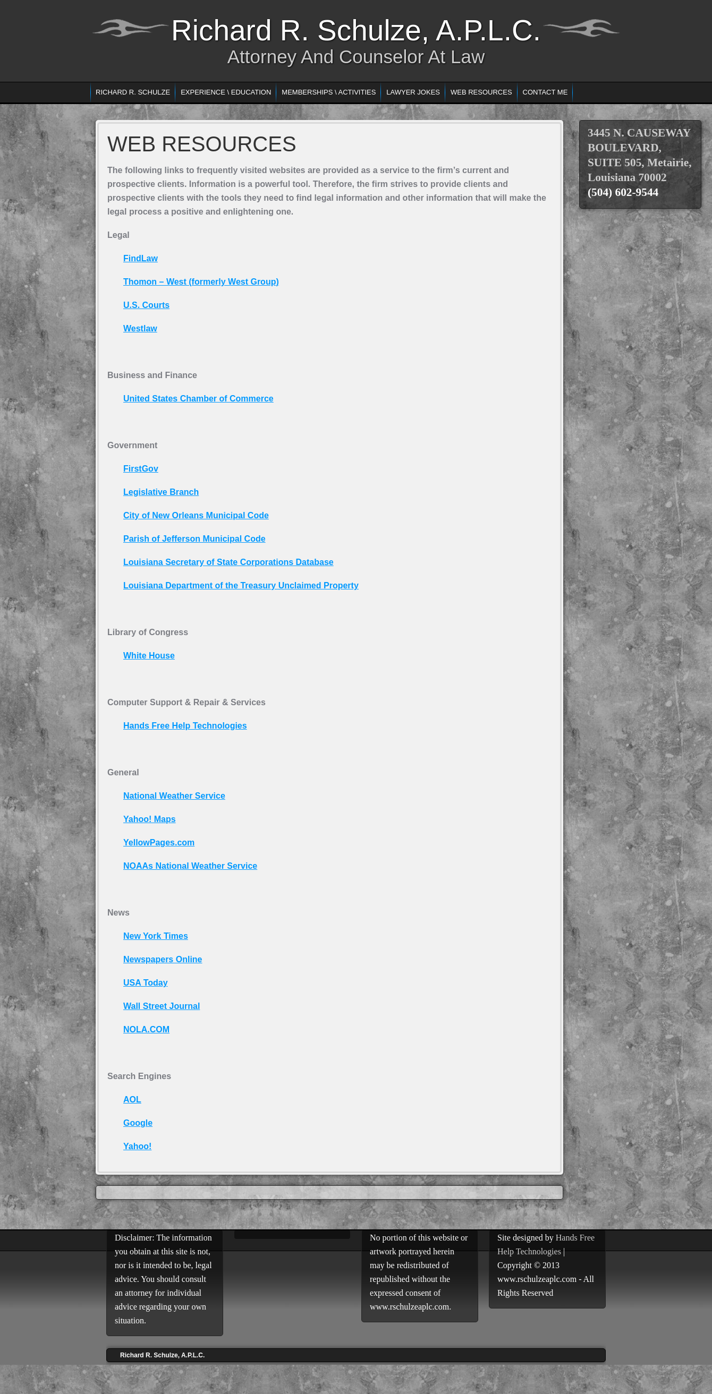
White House (149, 655)
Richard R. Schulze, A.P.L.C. (356, 30)
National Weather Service (174, 795)
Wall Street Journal (161, 1006)
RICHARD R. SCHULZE (133, 92)
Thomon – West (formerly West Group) (201, 281)
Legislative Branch (161, 492)
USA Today (145, 982)
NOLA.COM (146, 1029)
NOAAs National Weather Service (190, 865)
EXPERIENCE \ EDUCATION (226, 92)
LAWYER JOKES (413, 92)
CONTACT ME (545, 92)
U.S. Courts (146, 305)
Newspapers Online (162, 959)
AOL (132, 1099)
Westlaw (140, 328)
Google (137, 1122)
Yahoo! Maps (149, 819)
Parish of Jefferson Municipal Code (194, 538)
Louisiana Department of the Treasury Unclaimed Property (241, 585)
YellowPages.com (158, 842)
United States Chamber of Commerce (198, 398)
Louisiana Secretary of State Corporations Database (228, 562)
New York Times (155, 935)
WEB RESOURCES (481, 92)
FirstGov (140, 468)
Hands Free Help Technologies (185, 725)
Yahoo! (137, 1146)
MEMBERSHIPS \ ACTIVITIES (329, 92)
